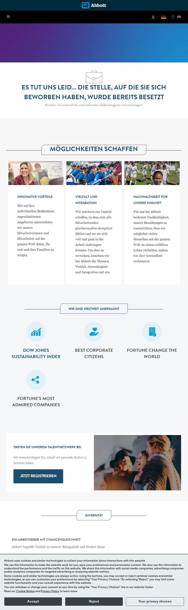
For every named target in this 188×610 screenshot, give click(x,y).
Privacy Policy (50, 591)
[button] (163, 17)
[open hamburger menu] (8, 16)
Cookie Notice (25, 591)
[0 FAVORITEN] (176, 17)
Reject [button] (94, 601)
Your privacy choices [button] (155, 601)
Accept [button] (33, 601)
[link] (154, 17)
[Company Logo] (94, 5)
